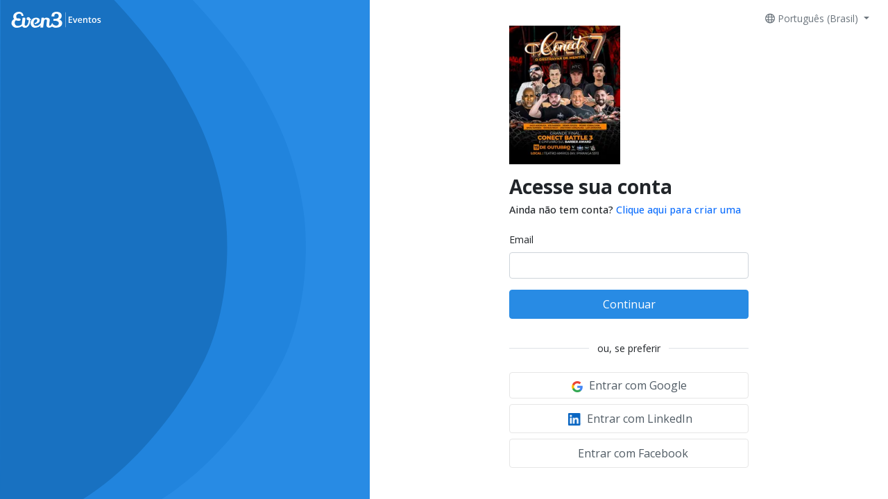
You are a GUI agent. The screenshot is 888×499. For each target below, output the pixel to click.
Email (521, 239)
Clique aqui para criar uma (678, 209)
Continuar (629, 304)
